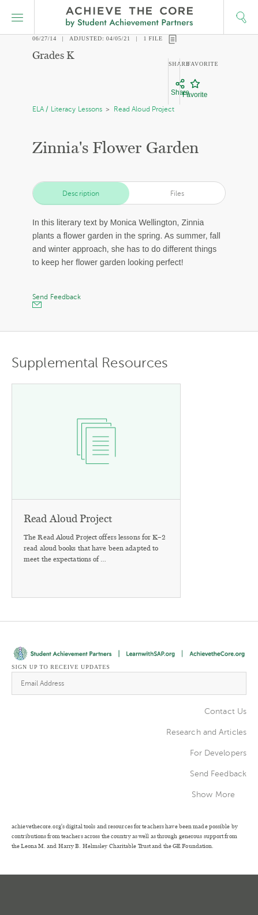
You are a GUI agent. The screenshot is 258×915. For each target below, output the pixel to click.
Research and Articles (206, 732)
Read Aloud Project (144, 109)
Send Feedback (218, 773)
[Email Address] (129, 683)
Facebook (171, 895)
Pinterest (130, 895)
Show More (213, 794)
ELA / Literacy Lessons (67, 109)
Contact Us (225, 711)
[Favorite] (195, 89)
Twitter (89, 895)
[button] (17, 17)
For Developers (218, 753)
